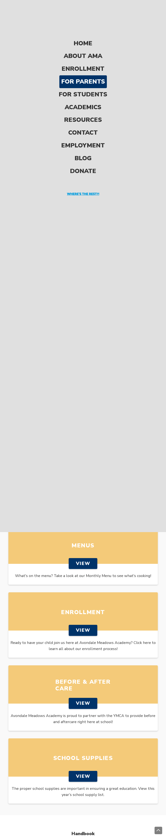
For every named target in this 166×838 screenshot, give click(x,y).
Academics (83, 86)
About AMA (83, 35)
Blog (83, 137)
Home (83, 22)
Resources (83, 99)
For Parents (83, 61)
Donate (83, 150)
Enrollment (83, 48)
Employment (83, 125)
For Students (83, 73)
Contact (83, 112)
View (83, 563)
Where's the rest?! (83, 173)
